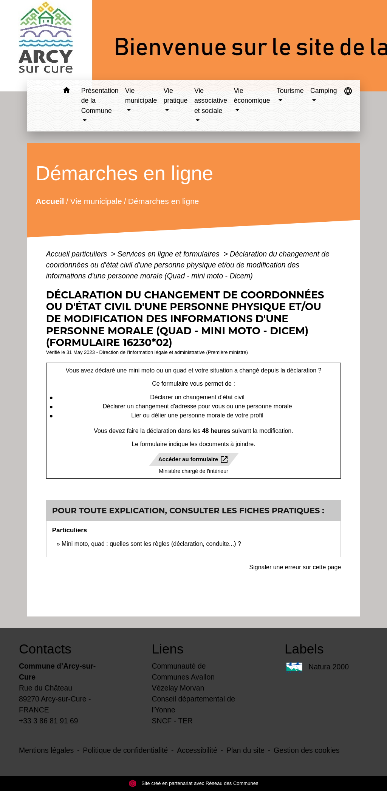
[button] (67, 91)
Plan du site (245, 750)
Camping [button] (323, 90)
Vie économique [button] (252, 95)
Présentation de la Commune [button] (100, 100)
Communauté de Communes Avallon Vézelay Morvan (183, 677)
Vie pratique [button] (176, 95)
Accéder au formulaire (193, 459)
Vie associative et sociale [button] (210, 100)
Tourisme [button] (290, 90)
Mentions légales (46, 750)
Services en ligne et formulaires (169, 254)
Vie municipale (96, 200)
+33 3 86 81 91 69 (48, 721)
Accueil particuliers (77, 254)
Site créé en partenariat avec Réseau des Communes (194, 783)
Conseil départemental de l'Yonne (193, 704)
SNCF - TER (172, 721)
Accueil (50, 200)
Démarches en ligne (163, 200)
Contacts (45, 648)
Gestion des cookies (306, 750)
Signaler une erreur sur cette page (295, 567)
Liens (168, 648)
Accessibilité (197, 750)
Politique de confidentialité (125, 750)
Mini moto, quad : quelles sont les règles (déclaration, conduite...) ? (151, 544)
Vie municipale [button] (141, 95)
